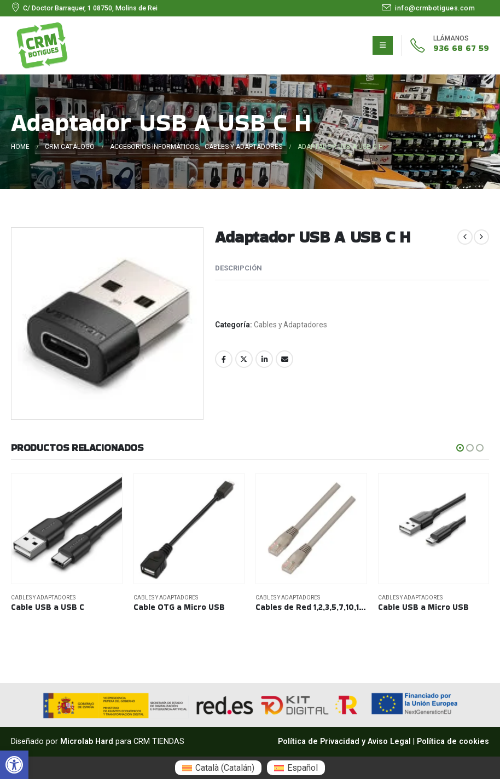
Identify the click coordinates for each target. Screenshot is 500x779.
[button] (14, 765)
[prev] (465, 237)
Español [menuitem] (302, 768)
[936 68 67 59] (445, 45)
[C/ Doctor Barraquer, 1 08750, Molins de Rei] (84, 8)
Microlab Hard (86, 741)
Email (284, 359)
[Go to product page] (66, 529)
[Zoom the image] (42, 28)
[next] (481, 237)
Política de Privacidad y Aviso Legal (344, 741)
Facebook (223, 359)
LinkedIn (264, 359)
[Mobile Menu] (383, 45)
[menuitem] (218, 767)
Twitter (244, 359)
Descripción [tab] (238, 268)
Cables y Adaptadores (290, 324)
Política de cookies (453, 741)
